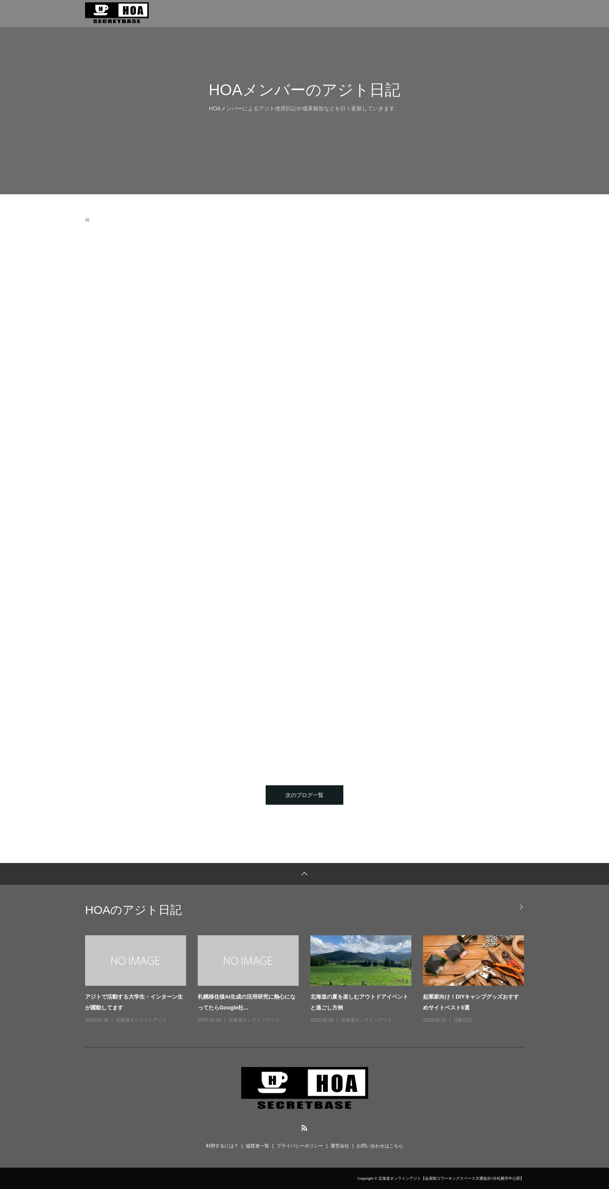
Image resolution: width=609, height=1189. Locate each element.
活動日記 (463, 1020)
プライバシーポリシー (300, 1146)
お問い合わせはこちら (380, 1146)
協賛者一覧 (257, 1146)
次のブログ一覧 (304, 795)
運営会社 (340, 1146)
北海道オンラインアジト (141, 1020)
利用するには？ (222, 1146)
